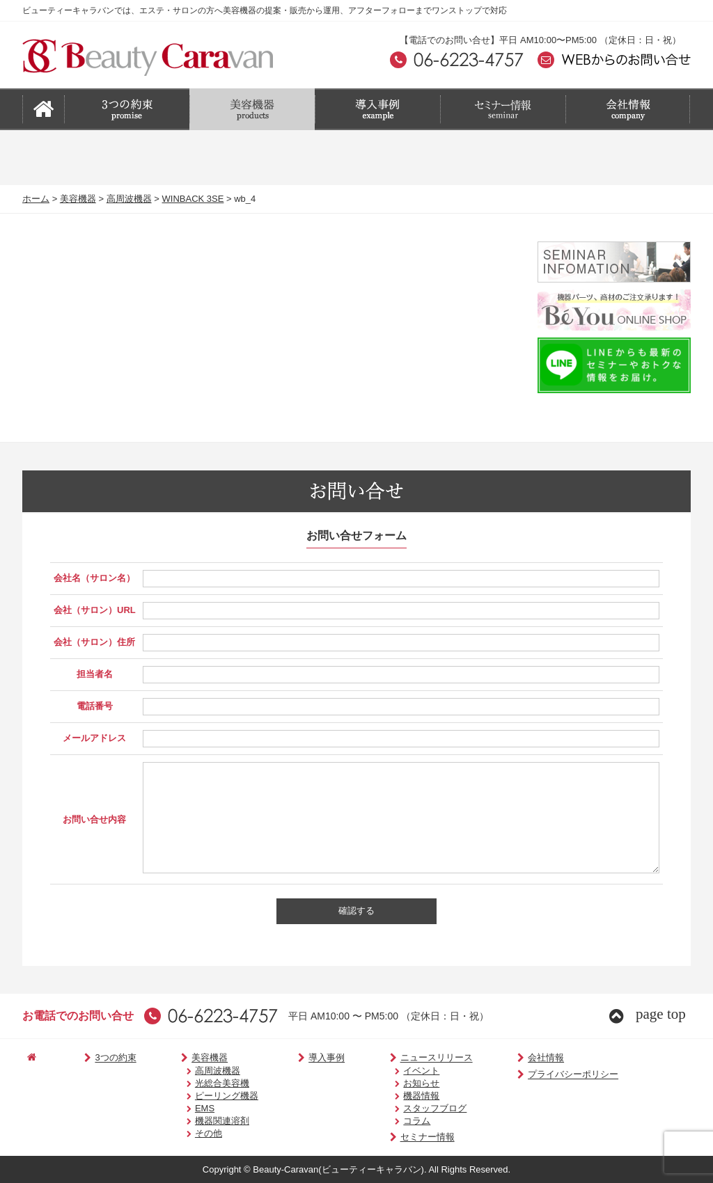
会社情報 (496, 1058)
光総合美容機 (198, 1083)
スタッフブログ (401, 1108)
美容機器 (78, 198)
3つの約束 (96, 1058)
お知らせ (388, 1083)
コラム (383, 1120)
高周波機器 (129, 198)
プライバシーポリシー (523, 1075)
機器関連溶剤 (198, 1120)
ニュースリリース (396, 1058)
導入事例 (297, 1058)
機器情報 (388, 1095)
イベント (388, 1070)
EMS (181, 1108)
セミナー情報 (387, 1137)
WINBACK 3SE (193, 198)
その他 (185, 1133)
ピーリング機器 (203, 1095)
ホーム (35, 198)
